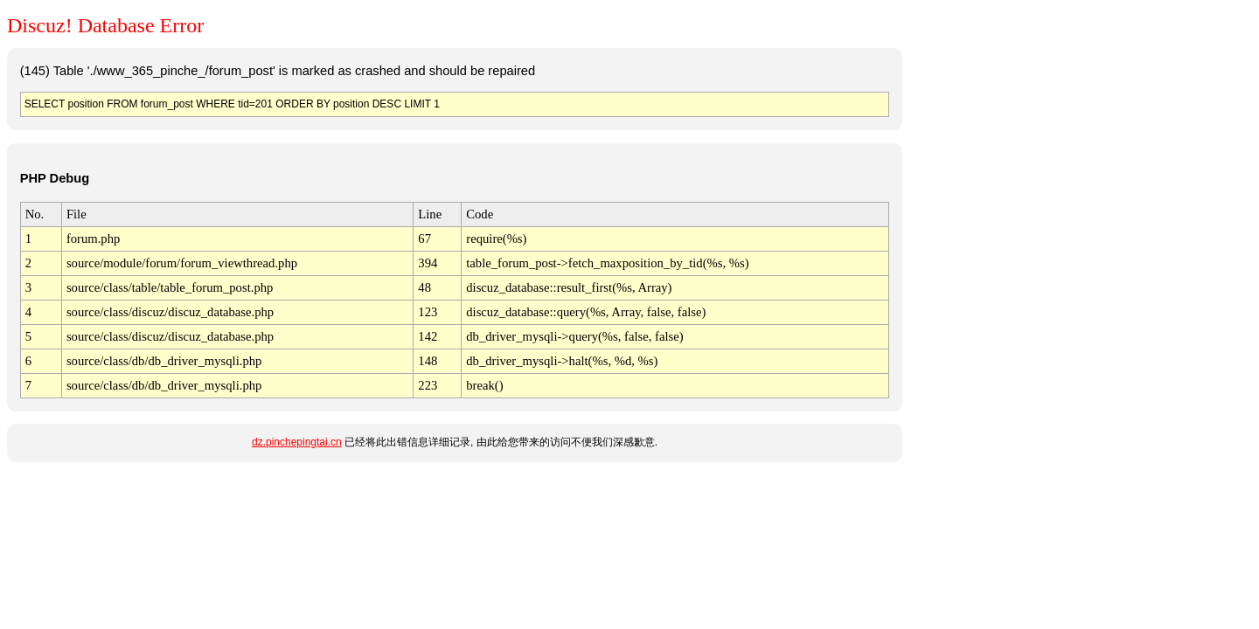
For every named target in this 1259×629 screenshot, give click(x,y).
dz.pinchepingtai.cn (297, 442)
